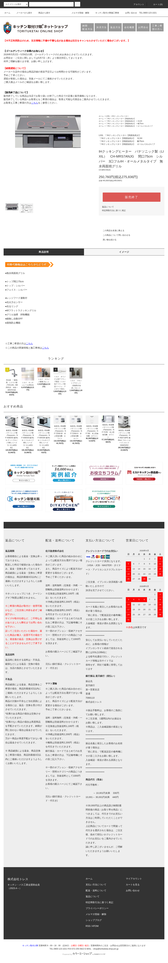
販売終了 (131, 197)
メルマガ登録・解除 (78, 13)
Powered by (84, 954)
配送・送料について (96, 890)
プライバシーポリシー (97, 908)
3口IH (140, 121)
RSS (88, 926)
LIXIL (108, 116)
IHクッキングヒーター (120, 116)
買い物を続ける (107, 240)
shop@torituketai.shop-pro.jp (105, 949)
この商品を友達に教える (111, 230)
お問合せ (143, 27)
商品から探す (42, 13)
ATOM (95, 926)
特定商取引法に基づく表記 (114, 210)
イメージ (124, 252)
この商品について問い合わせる (114, 235)
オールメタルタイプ (145, 126)
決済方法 (101, 27)
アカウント (137, 4)
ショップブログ (94, 920)
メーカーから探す (22, 13)
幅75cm (140, 123)
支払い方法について (96, 884)
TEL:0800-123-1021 (148, 13)
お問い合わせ (129, 13)
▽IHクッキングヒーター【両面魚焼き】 (121, 119)
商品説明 (44, 252)
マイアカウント (134, 878)
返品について (108, 207)
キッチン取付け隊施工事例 (105, 13)
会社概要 (129, 27)
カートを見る (133, 884)
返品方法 (115, 27)
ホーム (7, 13)
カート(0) (156, 4)
